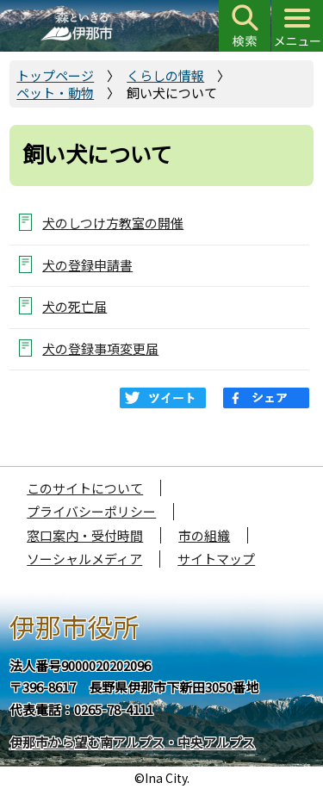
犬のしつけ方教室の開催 (112, 223)
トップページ (55, 75)
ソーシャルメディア (84, 559)
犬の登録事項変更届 (100, 348)
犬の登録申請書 (87, 265)
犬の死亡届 (74, 306)
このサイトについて (85, 488)
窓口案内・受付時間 (85, 535)
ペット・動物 (55, 93)
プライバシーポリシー (91, 511)
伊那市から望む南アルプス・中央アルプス (132, 742)
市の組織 (204, 535)
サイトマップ (216, 559)
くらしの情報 (165, 75)
